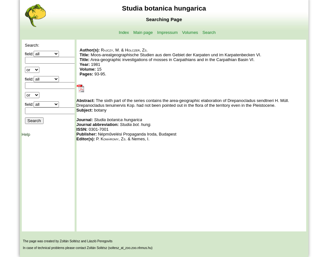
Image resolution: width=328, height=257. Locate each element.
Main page (143, 32)
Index (124, 32)
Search (209, 32)
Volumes (190, 32)
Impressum (167, 32)
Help (26, 134)
